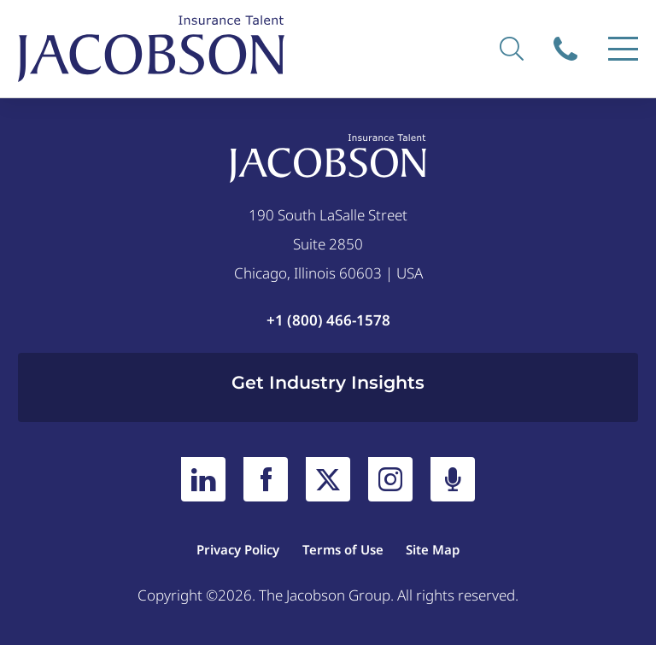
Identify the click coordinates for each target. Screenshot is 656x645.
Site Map (433, 549)
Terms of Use (343, 549)
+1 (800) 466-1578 (328, 320)
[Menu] (623, 49)
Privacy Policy (237, 549)
